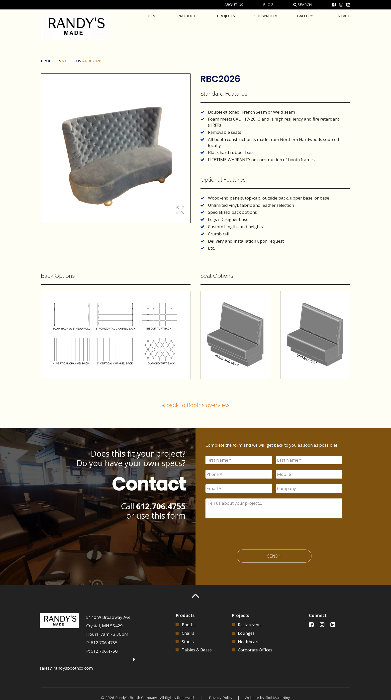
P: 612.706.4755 (102, 642)
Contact (341, 25)
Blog (268, 4)
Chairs (188, 633)
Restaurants (250, 625)
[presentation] (243, 532)
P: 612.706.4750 (102, 651)
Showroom (266, 25)
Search (302, 4)
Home (152, 25)
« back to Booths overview (195, 405)
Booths (73, 60)
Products (187, 25)
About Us (233, 4)
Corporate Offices (255, 650)
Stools (188, 641)
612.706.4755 (161, 506)
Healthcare (249, 641)
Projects (226, 25)
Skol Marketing (277, 697)
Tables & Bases (197, 650)
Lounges (246, 633)
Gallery (305, 25)
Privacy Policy (220, 697)
